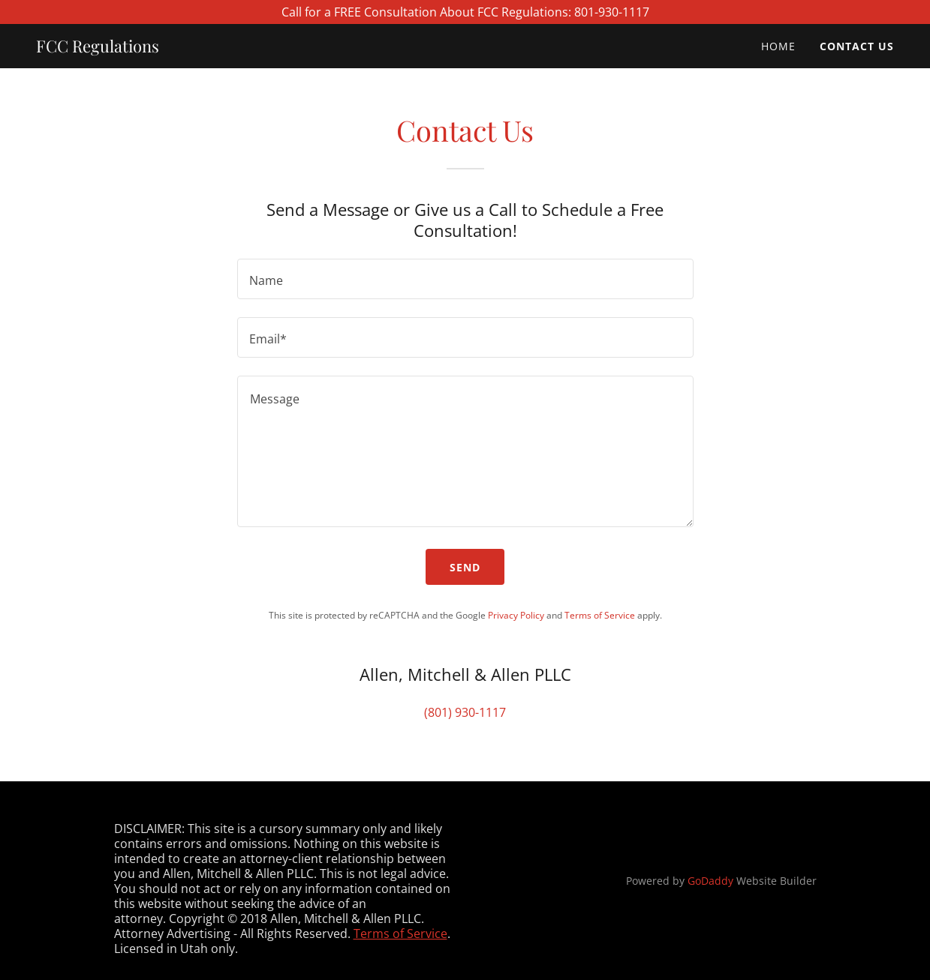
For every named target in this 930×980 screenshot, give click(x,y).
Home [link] (778, 46)
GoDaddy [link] (710, 881)
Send (465, 567)
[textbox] (465, 279)
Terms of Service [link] (599, 615)
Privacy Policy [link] (516, 615)
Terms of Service (400, 933)
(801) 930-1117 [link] (465, 712)
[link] (97, 48)
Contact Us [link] (857, 46)
